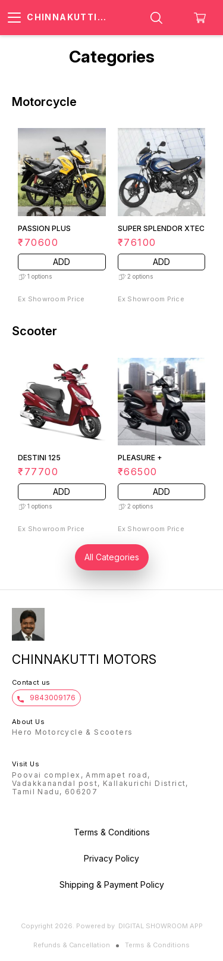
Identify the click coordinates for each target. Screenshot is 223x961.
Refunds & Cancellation (71, 945)
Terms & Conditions (157, 945)
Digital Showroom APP (160, 926)
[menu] (14, 17)
